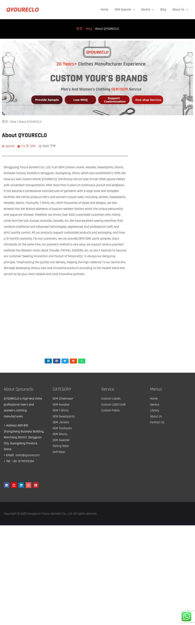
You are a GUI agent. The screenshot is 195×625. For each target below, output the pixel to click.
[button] (48, 361)
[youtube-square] (14, 485)
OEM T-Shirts (61, 410)
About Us (178, 10)
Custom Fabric (110, 410)
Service (145, 10)
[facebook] (7, 485)
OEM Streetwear (63, 399)
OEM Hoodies (61, 405)
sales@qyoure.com (27, 455)
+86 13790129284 (23, 461)
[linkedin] (21, 485)
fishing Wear (61, 446)
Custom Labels (111, 399)
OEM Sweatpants (64, 416)
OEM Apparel (123, 10)
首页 (5, 122)
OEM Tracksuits (62, 428)
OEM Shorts (60, 434)
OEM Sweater (61, 440)
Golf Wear (59, 452)
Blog (163, 10)
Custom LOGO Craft (113, 405)
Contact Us (157, 422)
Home (104, 10)
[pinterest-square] (36, 485)
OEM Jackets (61, 422)
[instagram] (29, 485)
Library (154, 410)
